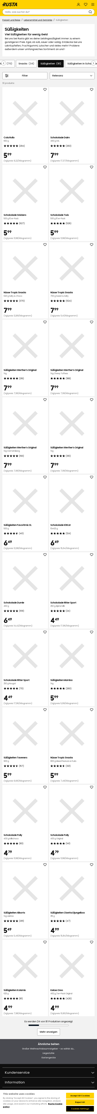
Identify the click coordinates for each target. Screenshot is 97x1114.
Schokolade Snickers (25, 216)
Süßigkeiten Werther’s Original (25, 372)
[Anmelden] (78, 4)
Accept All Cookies (80, 1095)
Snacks (26, 63)
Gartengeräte (48, 1057)
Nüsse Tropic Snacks (25, 294)
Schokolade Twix (72, 216)
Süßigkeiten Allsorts (25, 914)
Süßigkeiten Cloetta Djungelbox (72, 914)
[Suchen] (90, 12)
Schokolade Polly (25, 836)
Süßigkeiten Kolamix (25, 992)
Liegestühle (48, 1053)
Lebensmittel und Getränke (38, 20)
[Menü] (92, 4)
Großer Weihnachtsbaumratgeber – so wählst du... (48, 1048)
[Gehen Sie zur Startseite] (10, 4)
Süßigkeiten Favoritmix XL (25, 526)
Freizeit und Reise (11, 20)
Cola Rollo (25, 139)
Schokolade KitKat (72, 526)
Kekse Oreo (72, 992)
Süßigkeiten (51, 63)
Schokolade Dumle (25, 604)
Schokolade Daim (72, 139)
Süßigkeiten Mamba (72, 682)
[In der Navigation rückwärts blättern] (3, 63)
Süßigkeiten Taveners (25, 759)
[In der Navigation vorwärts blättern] (93, 63)
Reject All (80, 1102)
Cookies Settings (80, 1108)
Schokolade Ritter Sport (72, 604)
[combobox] (45, 12)
